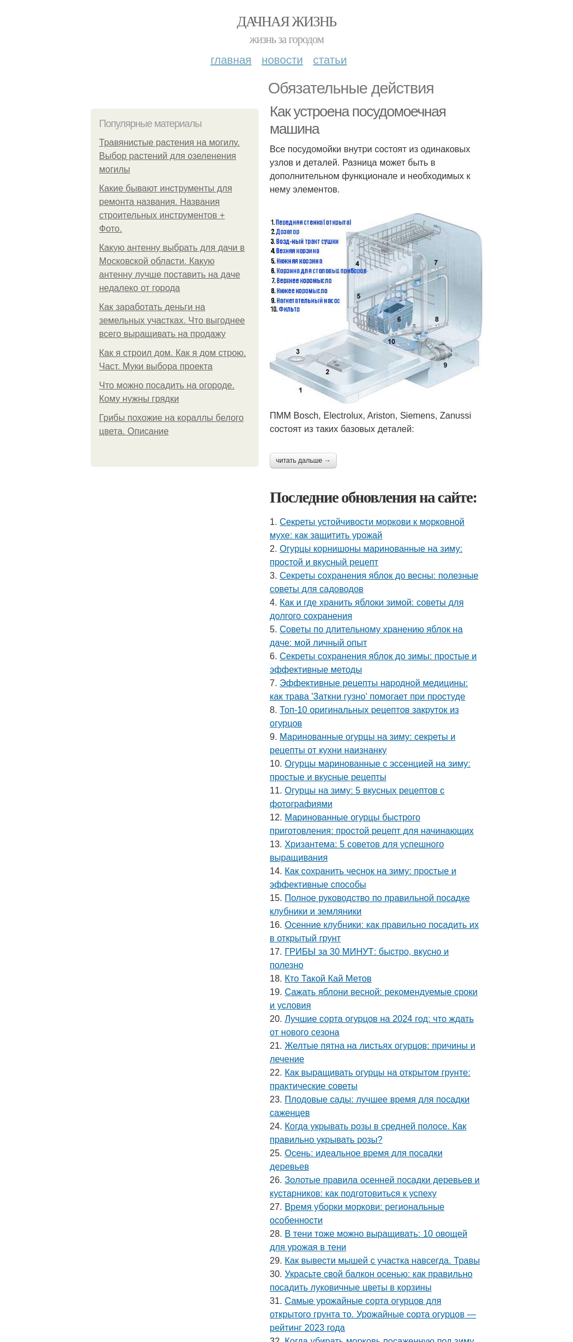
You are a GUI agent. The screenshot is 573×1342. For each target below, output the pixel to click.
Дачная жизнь (286, 21)
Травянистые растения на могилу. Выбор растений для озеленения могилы (169, 156)
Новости (282, 60)
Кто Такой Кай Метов (328, 978)
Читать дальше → (303, 460)
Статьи (329, 60)
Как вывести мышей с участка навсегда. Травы (382, 1260)
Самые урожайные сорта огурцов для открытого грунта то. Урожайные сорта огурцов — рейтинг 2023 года (373, 1314)
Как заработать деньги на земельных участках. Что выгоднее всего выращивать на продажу (172, 320)
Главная (230, 60)
